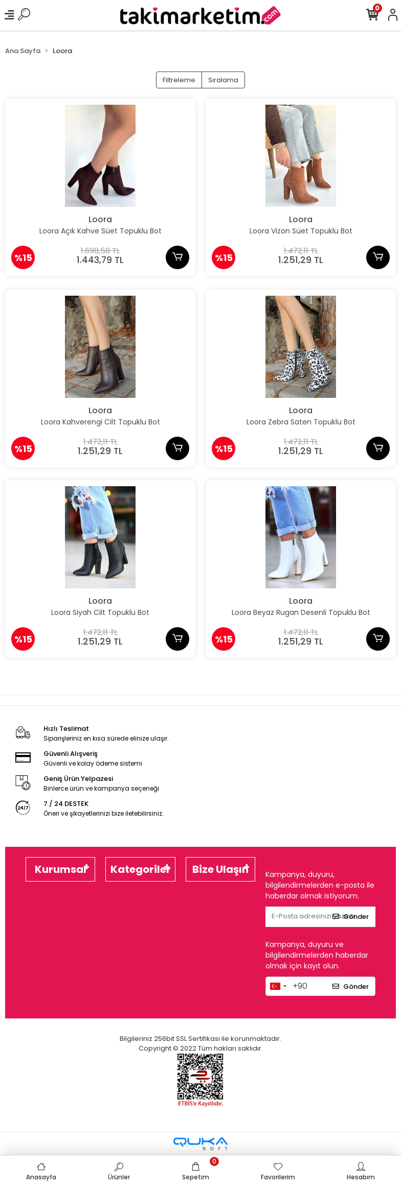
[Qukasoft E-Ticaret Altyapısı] (200, 1143)
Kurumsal (60, 869)
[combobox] (277, 986)
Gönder (350, 916)
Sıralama (223, 80)
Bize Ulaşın (220, 869)
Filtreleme (179, 80)
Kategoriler (140, 869)
